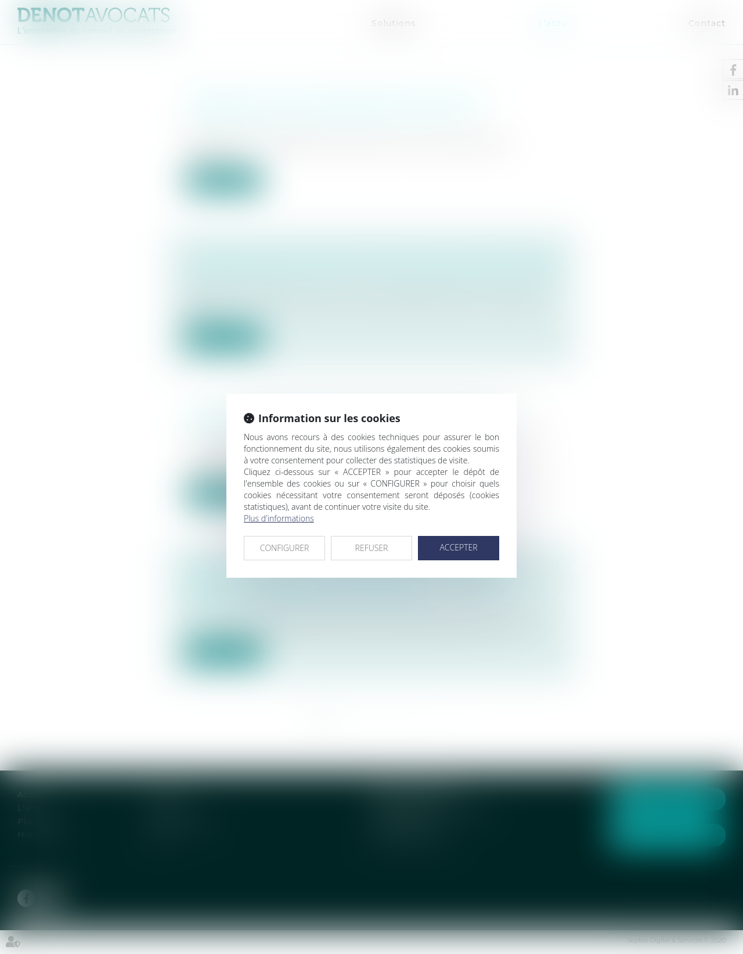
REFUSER (371, 547)
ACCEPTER (458, 547)
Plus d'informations (279, 518)
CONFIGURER (284, 547)
